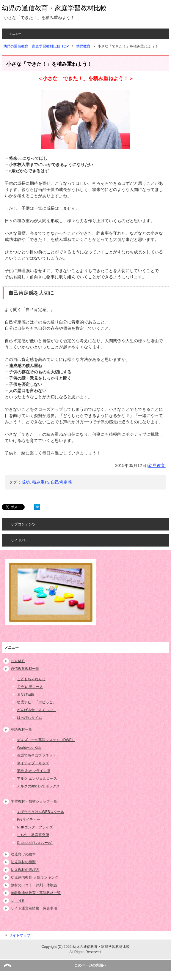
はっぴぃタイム (29, 718)
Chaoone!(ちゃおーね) (35, 843)
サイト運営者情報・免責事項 (34, 908)
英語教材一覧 (21, 729)
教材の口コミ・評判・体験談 (34, 885)
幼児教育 (156, 465)
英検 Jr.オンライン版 (33, 771)
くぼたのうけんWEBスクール (40, 812)
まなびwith (25, 694)
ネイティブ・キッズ (33, 763)
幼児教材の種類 (23, 862)
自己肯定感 (61, 482)
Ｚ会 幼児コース (30, 687)
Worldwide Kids (29, 748)
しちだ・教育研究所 (33, 835)
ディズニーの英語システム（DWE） (46, 740)
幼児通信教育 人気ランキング (34, 877)
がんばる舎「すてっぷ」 (36, 710)
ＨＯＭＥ (18, 661)
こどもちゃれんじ (31, 679)
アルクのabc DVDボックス (38, 786)
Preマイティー (28, 819)
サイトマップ (19, 935)
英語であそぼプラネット (36, 755)
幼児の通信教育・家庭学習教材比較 (54, 8)
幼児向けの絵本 (23, 854)
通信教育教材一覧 (25, 669)
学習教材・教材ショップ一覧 (34, 801)
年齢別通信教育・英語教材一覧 (36, 893)
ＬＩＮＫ (18, 901)
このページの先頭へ (90, 965)
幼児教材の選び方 (25, 870)
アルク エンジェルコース (37, 778)
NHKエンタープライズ (35, 827)
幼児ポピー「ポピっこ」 (36, 702)
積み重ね (40, 482)
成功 (25, 482)
